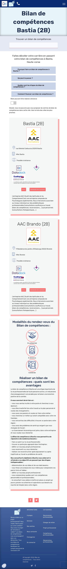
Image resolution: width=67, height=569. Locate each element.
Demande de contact (37, 189)
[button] (33, 70)
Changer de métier (49, 522)
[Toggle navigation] (64, 4)
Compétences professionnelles (48, 534)
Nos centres (31, 526)
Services (29, 521)
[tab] (33, 70)
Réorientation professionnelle (48, 541)
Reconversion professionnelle (48, 516)
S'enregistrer (31, 537)
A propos (29, 515)
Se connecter (31, 542)
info (23, 189)
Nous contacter (32, 531)
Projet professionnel (49, 528)
